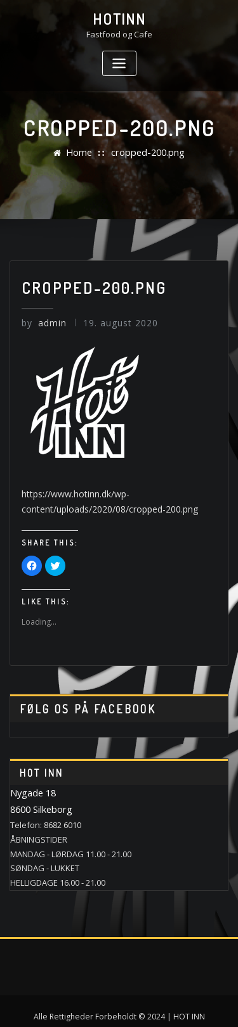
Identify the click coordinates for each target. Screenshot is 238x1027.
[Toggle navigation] (119, 61)
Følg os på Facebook (80, 701)
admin (42, 322)
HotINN (119, 18)
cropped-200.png (146, 152)
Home (83, 152)
